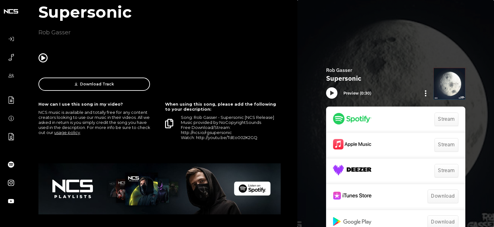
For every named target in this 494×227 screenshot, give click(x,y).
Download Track (94, 84)
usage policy (67, 132)
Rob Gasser (54, 32)
